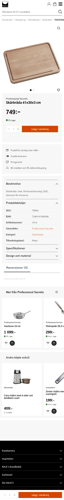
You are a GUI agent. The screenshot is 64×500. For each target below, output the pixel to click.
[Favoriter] (6, 343)
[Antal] (13, 129)
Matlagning (20, 20)
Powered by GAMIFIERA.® (14, 279)
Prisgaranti (16, 162)
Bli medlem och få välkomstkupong (28, 167)
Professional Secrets (17, 98)
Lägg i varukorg (40, 129)
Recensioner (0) (17, 267)
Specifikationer (15, 248)
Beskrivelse (13, 184)
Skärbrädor (47, 20)
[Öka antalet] (18, 129)
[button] (58, 90)
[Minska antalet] (8, 129)
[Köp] (12, 343)
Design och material (18, 256)
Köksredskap (34, 20)
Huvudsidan (7, 20)
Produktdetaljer (16, 203)
